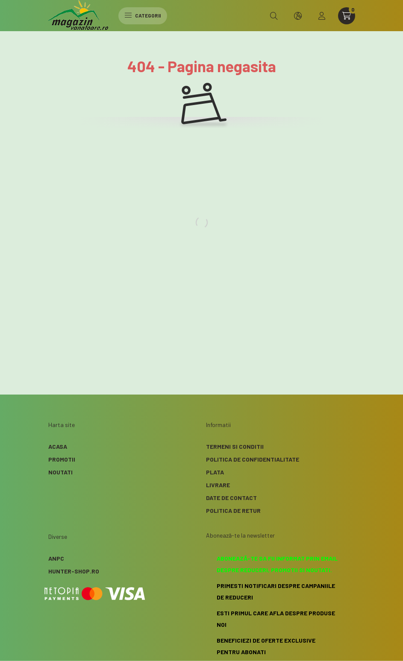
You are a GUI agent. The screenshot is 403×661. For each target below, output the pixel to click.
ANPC (56, 558)
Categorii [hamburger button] (143, 15)
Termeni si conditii (235, 446)
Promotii (61, 459)
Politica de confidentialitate (252, 459)
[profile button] (321, 15)
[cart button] (346, 15)
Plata (215, 472)
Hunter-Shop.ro (73, 571)
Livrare (218, 484)
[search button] (273, 15)
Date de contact (231, 497)
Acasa (57, 446)
